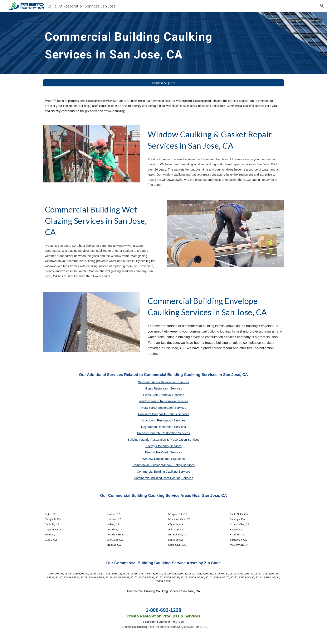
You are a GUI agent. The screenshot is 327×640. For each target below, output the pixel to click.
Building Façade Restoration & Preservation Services (164, 439)
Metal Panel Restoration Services (163, 407)
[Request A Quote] (163, 83)
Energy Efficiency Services (163, 446)
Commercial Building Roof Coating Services (163, 478)
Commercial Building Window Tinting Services (163, 465)
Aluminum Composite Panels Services (163, 414)
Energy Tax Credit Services (163, 452)
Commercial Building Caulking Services (163, 471)
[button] (322, 6)
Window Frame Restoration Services (163, 401)
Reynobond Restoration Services (163, 427)
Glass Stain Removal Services (163, 395)
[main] (153, 42)
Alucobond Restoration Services (163, 420)
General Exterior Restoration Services (163, 382)
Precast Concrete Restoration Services (163, 433)
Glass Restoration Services (163, 388)
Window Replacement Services (163, 458)
